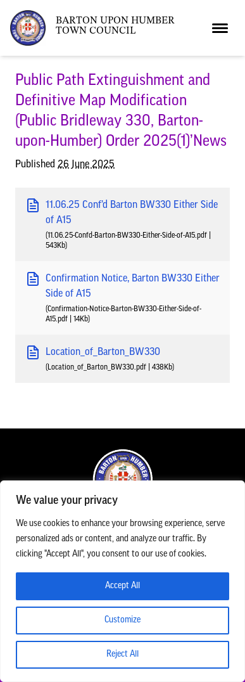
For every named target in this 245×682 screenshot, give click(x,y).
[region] (122, 581)
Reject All (122, 654)
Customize (122, 620)
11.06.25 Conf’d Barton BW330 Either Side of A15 (121, 212)
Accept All (122, 586)
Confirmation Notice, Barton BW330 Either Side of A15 (122, 285)
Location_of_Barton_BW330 (92, 352)
